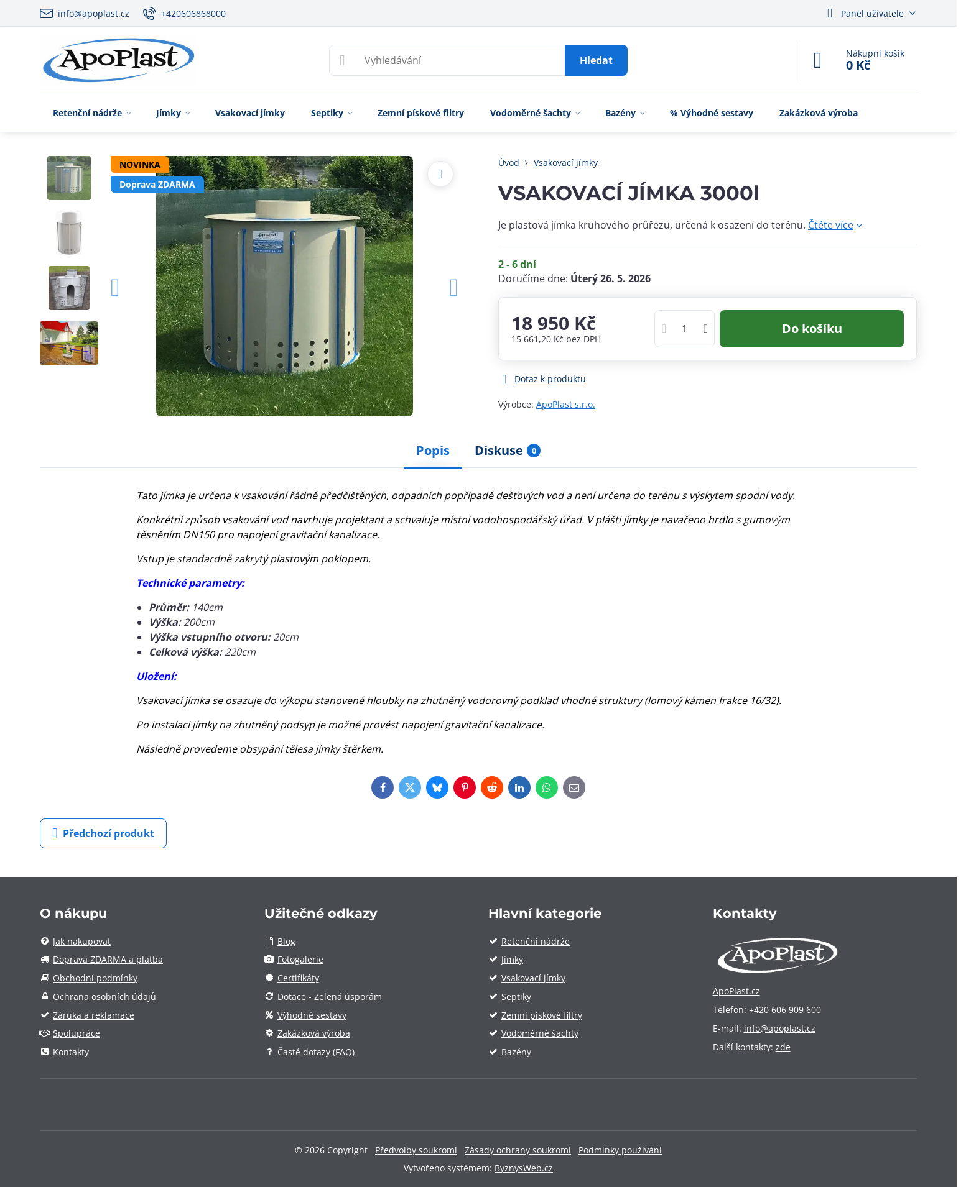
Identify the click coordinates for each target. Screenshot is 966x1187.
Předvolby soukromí (416, 1150)
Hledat (596, 60)
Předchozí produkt (103, 833)
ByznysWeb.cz (524, 1168)
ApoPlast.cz (736, 991)
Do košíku (812, 328)
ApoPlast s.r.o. (565, 404)
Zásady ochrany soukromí (518, 1150)
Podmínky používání (620, 1150)
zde (783, 1047)
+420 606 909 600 (785, 1009)
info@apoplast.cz (779, 1028)
